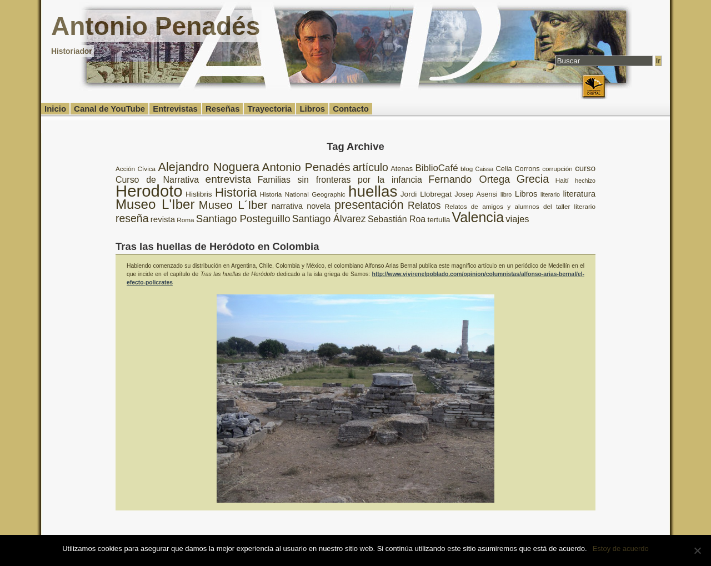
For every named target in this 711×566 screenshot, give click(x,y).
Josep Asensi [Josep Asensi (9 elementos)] (475, 194)
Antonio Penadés (155, 26)
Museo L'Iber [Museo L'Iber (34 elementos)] (155, 204)
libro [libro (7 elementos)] (506, 194)
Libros (312, 108)
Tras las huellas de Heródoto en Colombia (217, 246)
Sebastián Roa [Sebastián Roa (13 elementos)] (396, 219)
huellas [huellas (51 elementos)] (372, 191)
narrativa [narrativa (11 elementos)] (287, 206)
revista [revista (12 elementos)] (163, 219)
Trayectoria (269, 108)
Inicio (55, 108)
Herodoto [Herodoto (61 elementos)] (149, 191)
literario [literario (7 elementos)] (550, 194)
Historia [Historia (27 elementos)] (236, 192)
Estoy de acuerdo (621, 548)
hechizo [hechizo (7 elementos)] (585, 180)
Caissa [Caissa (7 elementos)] (484, 169)
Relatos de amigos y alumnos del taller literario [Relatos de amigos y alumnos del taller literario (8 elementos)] (520, 206)
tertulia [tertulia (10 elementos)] (438, 220)
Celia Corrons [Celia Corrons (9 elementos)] (518, 168)
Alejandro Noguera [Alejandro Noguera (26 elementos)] (209, 167)
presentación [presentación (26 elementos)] (369, 205)
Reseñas (223, 108)
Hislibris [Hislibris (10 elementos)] (199, 194)
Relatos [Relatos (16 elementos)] (424, 205)
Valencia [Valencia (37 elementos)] (478, 217)
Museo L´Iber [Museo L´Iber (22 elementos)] (233, 205)
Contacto (351, 108)
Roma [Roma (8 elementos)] (185, 219)
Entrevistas (175, 108)
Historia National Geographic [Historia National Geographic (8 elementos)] (303, 194)
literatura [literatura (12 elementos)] (579, 193)
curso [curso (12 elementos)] (585, 168)
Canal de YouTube (109, 108)
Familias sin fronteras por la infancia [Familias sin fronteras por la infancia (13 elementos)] (340, 179)
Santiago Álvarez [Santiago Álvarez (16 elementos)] (329, 218)
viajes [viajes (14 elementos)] (517, 219)
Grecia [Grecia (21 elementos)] (533, 179)
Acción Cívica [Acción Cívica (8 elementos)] (136, 168)
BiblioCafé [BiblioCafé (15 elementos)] (436, 168)
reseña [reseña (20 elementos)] (132, 218)
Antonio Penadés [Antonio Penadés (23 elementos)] (306, 167)
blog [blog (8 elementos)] (466, 168)
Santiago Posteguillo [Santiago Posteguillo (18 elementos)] (243, 218)
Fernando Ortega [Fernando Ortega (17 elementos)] (469, 179)
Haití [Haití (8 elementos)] (562, 180)
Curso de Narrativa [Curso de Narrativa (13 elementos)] (157, 179)
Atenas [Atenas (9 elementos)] (401, 168)
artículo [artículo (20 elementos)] (370, 167)
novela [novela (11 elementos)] (319, 206)
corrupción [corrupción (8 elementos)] (557, 168)
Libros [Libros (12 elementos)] (526, 193)
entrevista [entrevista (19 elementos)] (229, 179)
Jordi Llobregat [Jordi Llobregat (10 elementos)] (426, 194)
